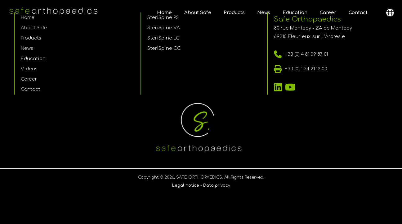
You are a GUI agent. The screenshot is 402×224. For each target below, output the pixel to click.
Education (295, 12)
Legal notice (185, 185)
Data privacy (216, 185)
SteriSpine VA (163, 27)
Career (328, 12)
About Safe (197, 12)
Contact (358, 12)
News (263, 12)
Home (164, 12)
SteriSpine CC (164, 48)
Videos (29, 69)
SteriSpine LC (163, 38)
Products (234, 12)
